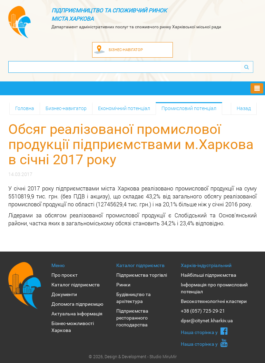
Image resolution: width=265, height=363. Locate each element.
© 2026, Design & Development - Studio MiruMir (133, 356)
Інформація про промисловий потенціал (214, 288)
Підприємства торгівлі (141, 275)
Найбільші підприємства (208, 275)
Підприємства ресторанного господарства (132, 317)
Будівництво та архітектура (133, 298)
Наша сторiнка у (204, 331)
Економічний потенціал (124, 108)
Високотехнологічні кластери (214, 301)
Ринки (123, 284)
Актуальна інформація (76, 313)
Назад (244, 108)
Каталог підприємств (75, 284)
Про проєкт (64, 275)
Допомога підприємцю (77, 304)
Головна (24, 108)
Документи (64, 294)
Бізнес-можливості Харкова (72, 327)
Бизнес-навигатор (66, 108)
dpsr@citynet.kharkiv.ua (207, 320)
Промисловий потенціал (188, 108)
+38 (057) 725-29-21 (203, 311)
